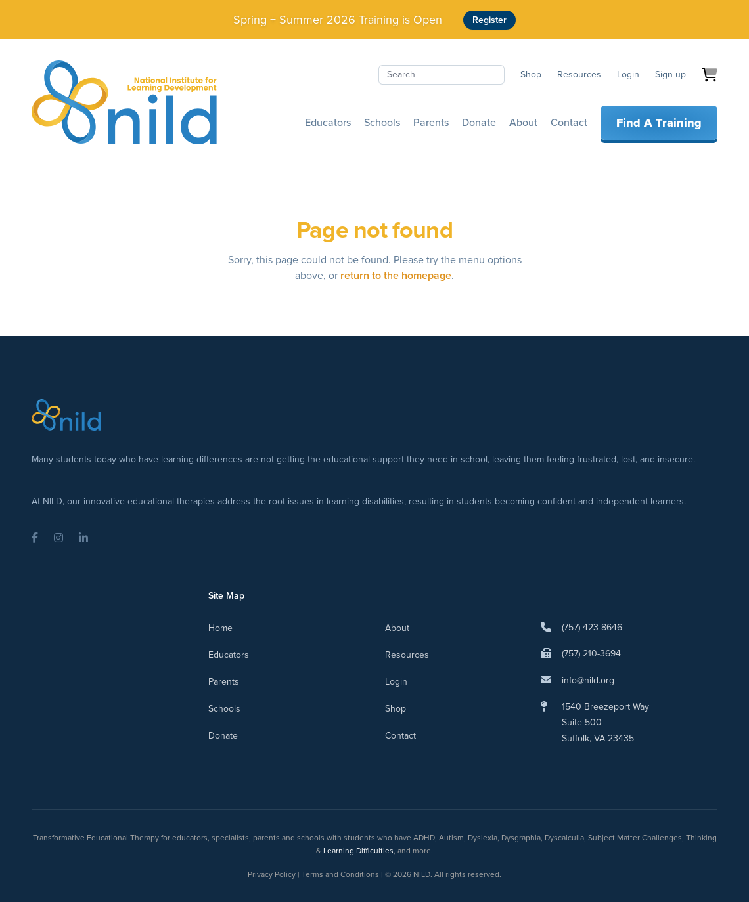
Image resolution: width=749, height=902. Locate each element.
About (523, 122)
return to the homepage (395, 275)
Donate (479, 122)
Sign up (670, 74)
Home (220, 628)
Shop (530, 74)
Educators (328, 122)
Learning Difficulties (358, 851)
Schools (382, 122)
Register (489, 20)
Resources (579, 74)
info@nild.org (588, 680)
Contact (569, 122)
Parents (431, 122)
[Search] (441, 75)
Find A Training (659, 122)
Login (628, 74)
